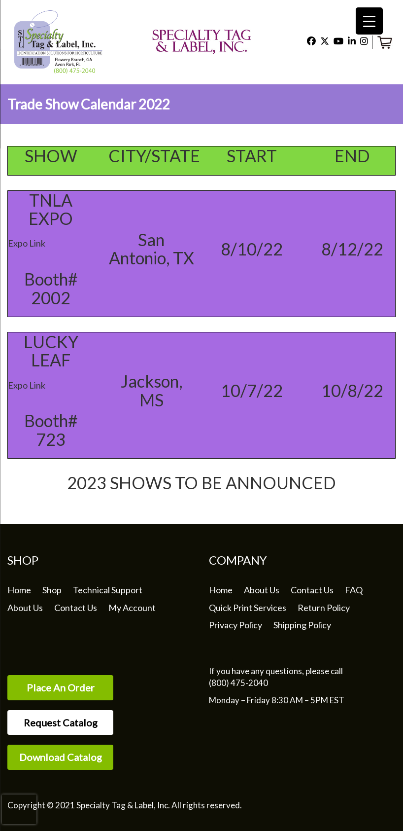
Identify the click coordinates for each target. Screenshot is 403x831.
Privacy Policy (235, 624)
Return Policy (324, 607)
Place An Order (61, 687)
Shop (52, 589)
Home (19, 589)
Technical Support (107, 589)
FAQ (354, 589)
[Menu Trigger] (369, 21)
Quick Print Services (247, 607)
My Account (132, 607)
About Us (25, 607)
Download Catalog (60, 757)
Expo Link (26, 243)
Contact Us (75, 607)
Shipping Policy (302, 624)
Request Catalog (61, 722)
